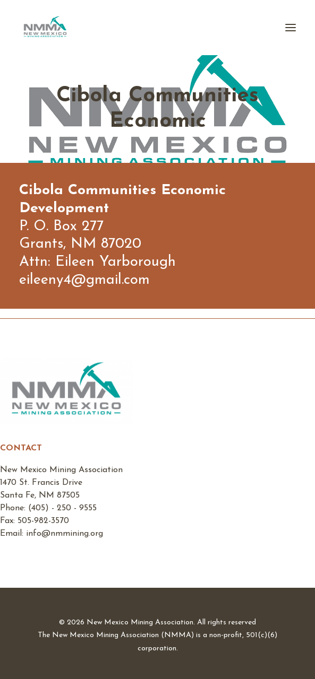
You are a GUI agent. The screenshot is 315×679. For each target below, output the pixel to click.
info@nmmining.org (64, 533)
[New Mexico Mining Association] (45, 27)
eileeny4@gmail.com (84, 280)
